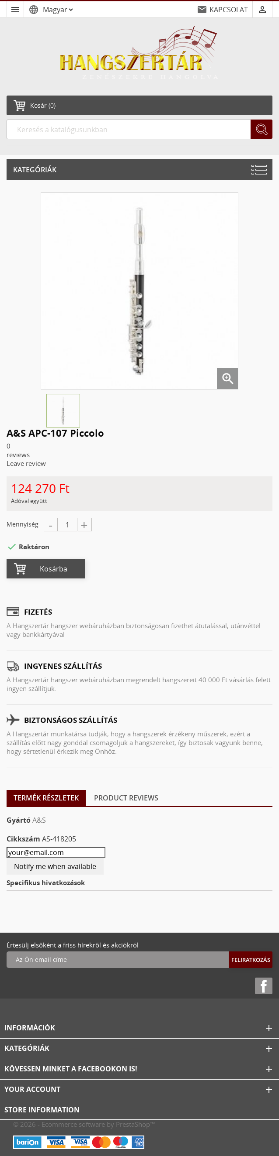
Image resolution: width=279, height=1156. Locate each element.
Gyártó (19, 820)
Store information (42, 1110)
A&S (39, 820)
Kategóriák (34, 169)
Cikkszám (23, 839)
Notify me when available (55, 866)
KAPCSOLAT (228, 9)
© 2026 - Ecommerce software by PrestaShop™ (84, 1124)
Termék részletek (46, 798)
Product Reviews (126, 798)
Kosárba (53, 569)
